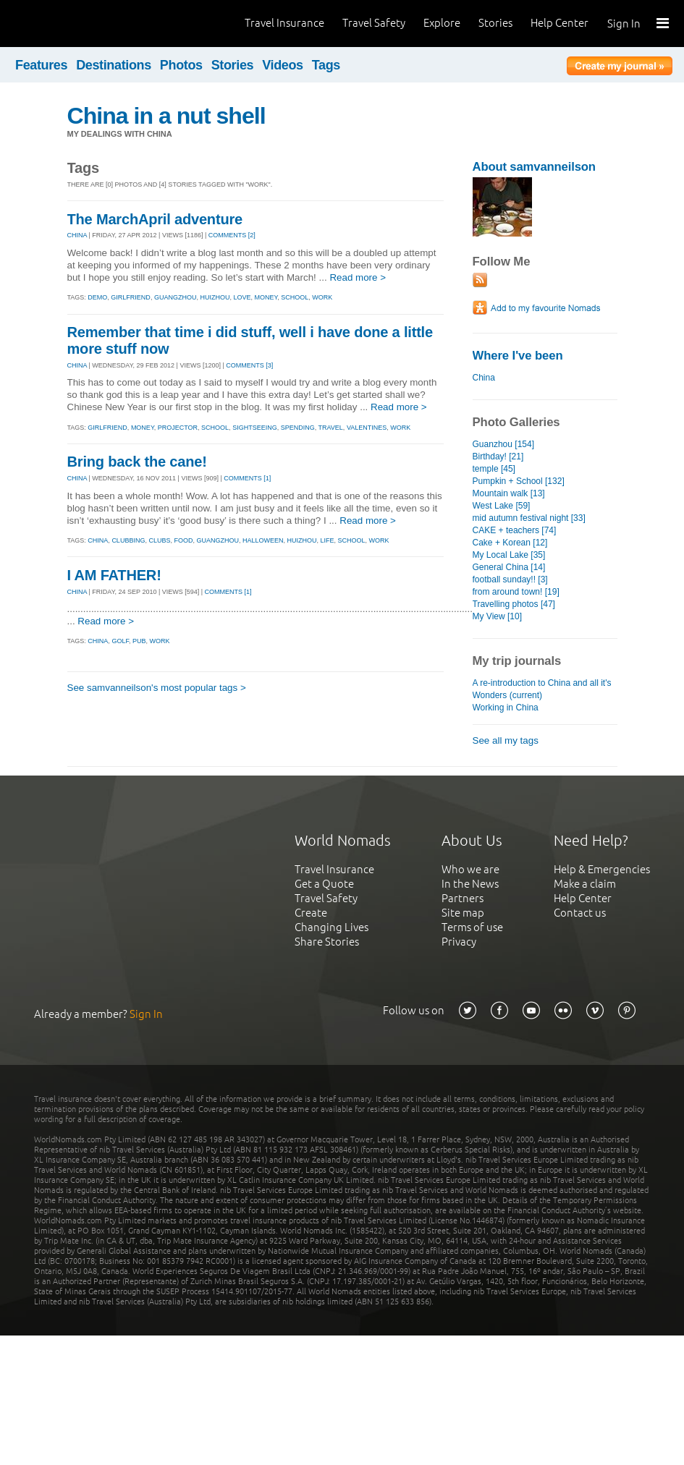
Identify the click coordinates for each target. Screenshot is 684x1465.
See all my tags (506, 740)
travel (330, 427)
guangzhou (175, 297)
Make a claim (585, 884)
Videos (282, 65)
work (322, 297)
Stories (495, 23)
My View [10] (498, 616)
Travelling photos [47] (514, 604)
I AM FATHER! (114, 575)
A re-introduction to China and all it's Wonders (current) (542, 689)
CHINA (77, 235)
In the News (470, 884)
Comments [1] (247, 478)
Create (311, 912)
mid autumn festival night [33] (529, 518)
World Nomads (76, 23)
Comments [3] (249, 365)
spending (298, 427)
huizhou (214, 297)
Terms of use (472, 927)
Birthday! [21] (498, 456)
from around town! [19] (516, 592)
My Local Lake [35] (509, 555)
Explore (441, 23)
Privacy (459, 941)
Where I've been (518, 355)
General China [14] (509, 567)
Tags (326, 65)
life (327, 540)
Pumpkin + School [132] (519, 481)
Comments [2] (232, 235)
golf (120, 641)
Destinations (113, 65)
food (183, 540)
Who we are (470, 869)
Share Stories (327, 941)
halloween (263, 540)
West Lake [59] (502, 506)
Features (41, 65)
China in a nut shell (166, 116)
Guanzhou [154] (504, 444)
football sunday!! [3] (510, 579)
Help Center (559, 23)
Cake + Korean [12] (510, 543)
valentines (367, 427)
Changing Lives (331, 927)
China (484, 378)
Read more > (357, 277)
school (294, 297)
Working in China (506, 707)
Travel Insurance (284, 23)
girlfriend (131, 297)
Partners (463, 898)
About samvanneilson (534, 167)
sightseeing (254, 427)
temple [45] (494, 469)
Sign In (624, 23)
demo (97, 297)
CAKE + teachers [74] (515, 530)
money (265, 297)
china (98, 540)
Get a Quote (324, 884)
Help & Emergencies (602, 869)
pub (139, 641)
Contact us (580, 912)
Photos (181, 65)
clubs (159, 540)
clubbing (128, 540)
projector (178, 427)
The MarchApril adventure (154, 219)
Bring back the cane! (137, 462)
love (241, 297)
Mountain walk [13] (509, 493)
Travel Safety (373, 23)
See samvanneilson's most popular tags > (156, 687)
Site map (463, 912)
